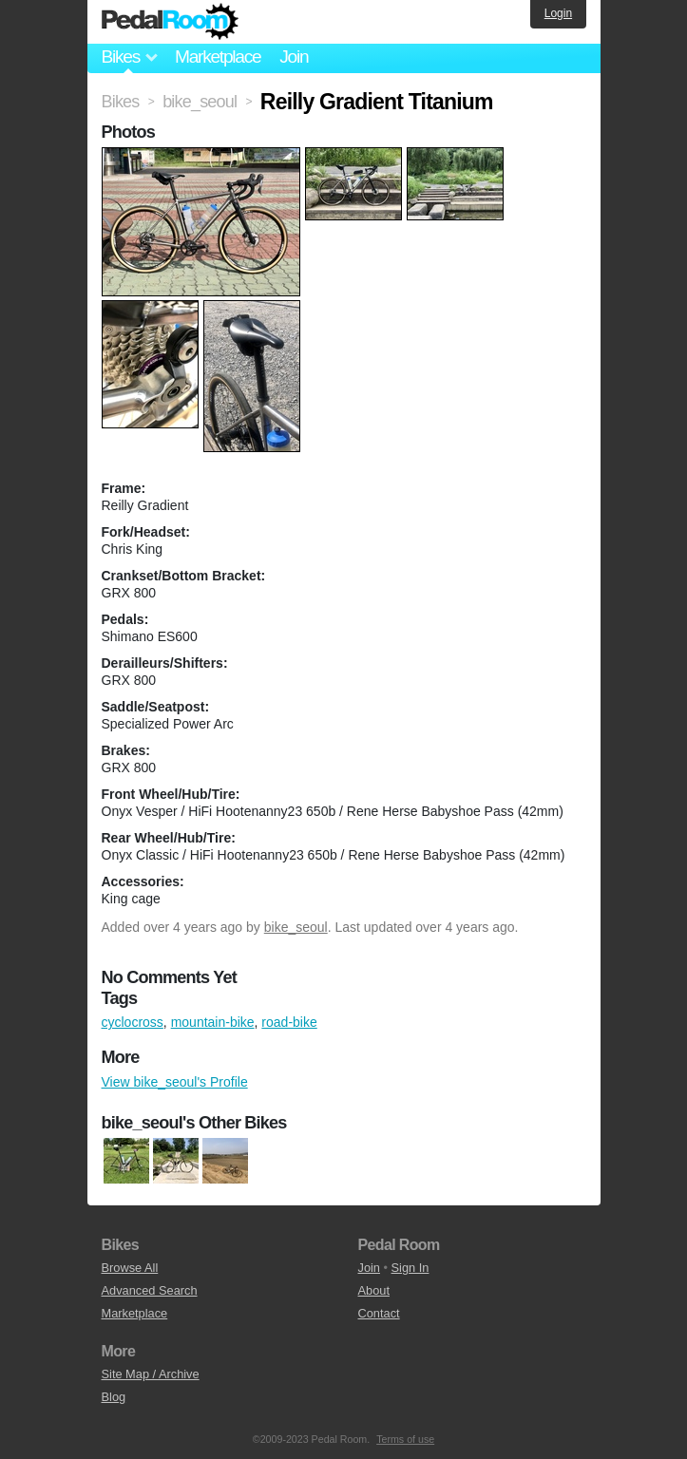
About (374, 1290)
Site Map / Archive (151, 1374)
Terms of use (405, 1439)
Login (558, 13)
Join (293, 56)
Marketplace (217, 56)
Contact (379, 1313)
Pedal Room (170, 22)
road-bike (288, 1022)
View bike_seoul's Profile (175, 1082)
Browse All (130, 1267)
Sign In (410, 1267)
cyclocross (132, 1022)
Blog (114, 1397)
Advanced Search (150, 1290)
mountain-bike (213, 1022)
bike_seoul (296, 927)
